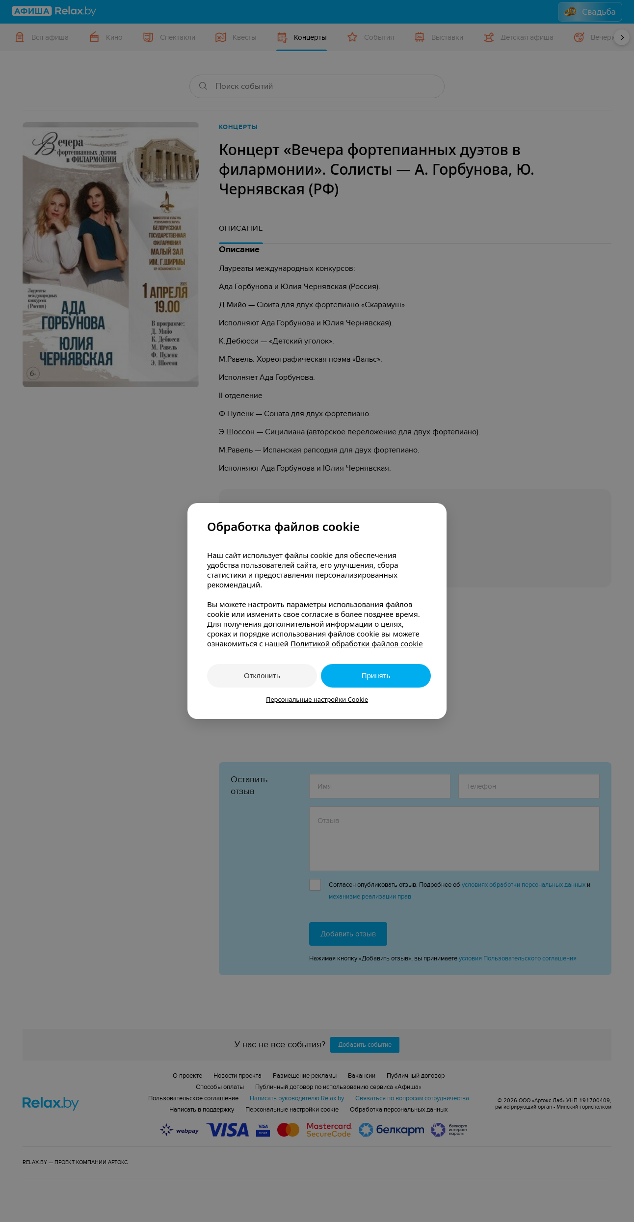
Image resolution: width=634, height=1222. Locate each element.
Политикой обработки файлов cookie (357, 643)
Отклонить (262, 675)
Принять (376, 675)
